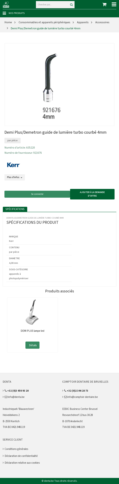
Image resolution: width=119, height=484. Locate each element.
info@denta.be (15, 397)
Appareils (82, 22)
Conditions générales (16, 449)
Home (8, 22)
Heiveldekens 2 (11, 415)
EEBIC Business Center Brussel (79, 409)
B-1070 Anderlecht (72, 421)
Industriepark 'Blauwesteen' (18, 409)
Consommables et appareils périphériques (44, 22)
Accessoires (102, 22)
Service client (13, 440)
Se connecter (37, 194)
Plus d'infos (14, 177)
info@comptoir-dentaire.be (81, 397)
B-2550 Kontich (11, 421)
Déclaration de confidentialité (21, 456)
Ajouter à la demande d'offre (92, 194)
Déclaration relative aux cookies (22, 463)
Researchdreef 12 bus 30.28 (77, 415)
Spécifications (15, 209)
